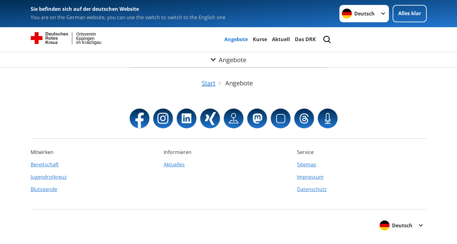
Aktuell (281, 39)
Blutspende (44, 189)
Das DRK (305, 39)
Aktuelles (174, 164)
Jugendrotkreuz (49, 176)
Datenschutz (312, 189)
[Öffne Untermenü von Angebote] (228, 59)
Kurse (260, 39)
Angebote (236, 39)
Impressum (310, 176)
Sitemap (306, 164)
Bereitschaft (45, 164)
